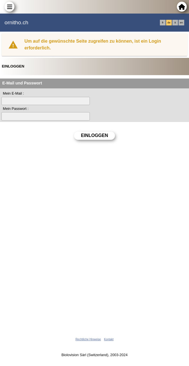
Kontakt (109, 339)
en (181, 22)
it (175, 22)
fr (163, 22)
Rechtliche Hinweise (88, 339)
